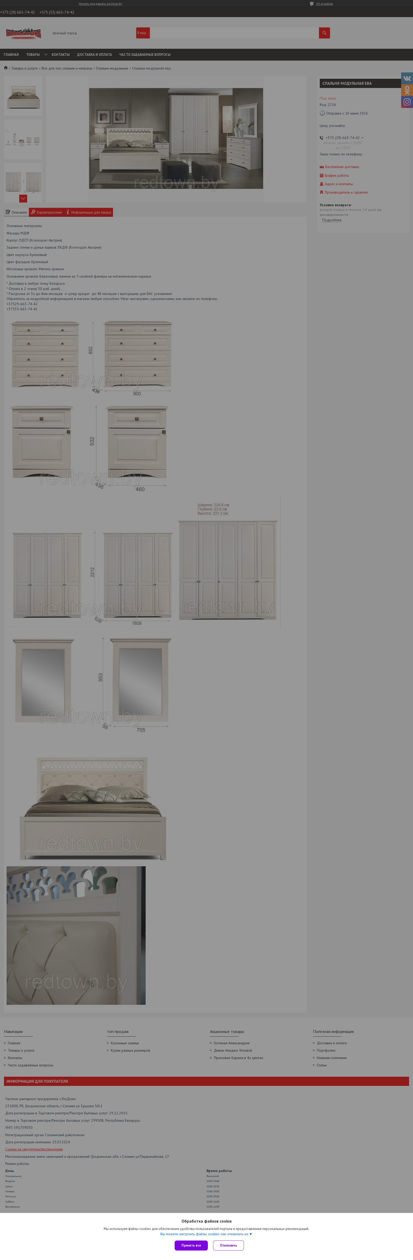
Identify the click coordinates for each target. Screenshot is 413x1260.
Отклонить (228, 1245)
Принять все (191, 1245)
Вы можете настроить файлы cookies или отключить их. (204, 1234)
